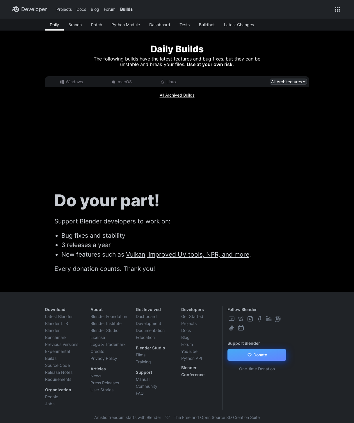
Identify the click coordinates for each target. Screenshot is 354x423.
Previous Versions (61, 344)
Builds (126, 9)
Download (55, 309)
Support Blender (243, 343)
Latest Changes (239, 24)
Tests (184, 24)
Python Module (125, 24)
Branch (75, 24)
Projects (64, 9)
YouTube (189, 351)
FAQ (140, 393)
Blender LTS (56, 323)
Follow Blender (242, 309)
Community (146, 386)
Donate (257, 355)
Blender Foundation (108, 316)
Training (143, 361)
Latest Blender (59, 316)
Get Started (192, 316)
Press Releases (104, 382)
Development (148, 323)
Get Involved (148, 309)
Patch (96, 24)
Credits (97, 351)
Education (145, 337)
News (95, 375)
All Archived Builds (177, 95)
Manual (143, 379)
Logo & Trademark (108, 344)
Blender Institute (106, 323)
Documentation (150, 330)
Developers (192, 309)
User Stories (101, 389)
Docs (81, 9)
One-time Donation (257, 368)
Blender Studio (104, 330)
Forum (109, 9)
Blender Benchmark (56, 334)
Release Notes (58, 372)
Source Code (57, 365)
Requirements (58, 379)
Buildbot (207, 24)
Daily (54, 24)
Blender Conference (192, 371)
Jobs (49, 403)
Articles (98, 368)
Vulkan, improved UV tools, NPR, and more (187, 254)
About (96, 309)
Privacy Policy (103, 358)
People (51, 396)
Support (144, 372)
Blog (95, 9)
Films (140, 354)
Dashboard (159, 24)
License (97, 337)
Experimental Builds (57, 355)
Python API (191, 358)
